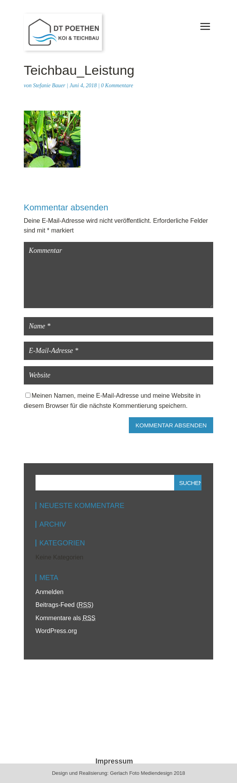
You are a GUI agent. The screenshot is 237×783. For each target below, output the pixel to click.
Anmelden (50, 592)
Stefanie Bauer (49, 85)
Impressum (114, 761)
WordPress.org (56, 631)
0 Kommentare (117, 85)
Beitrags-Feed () (65, 604)
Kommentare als (66, 618)
